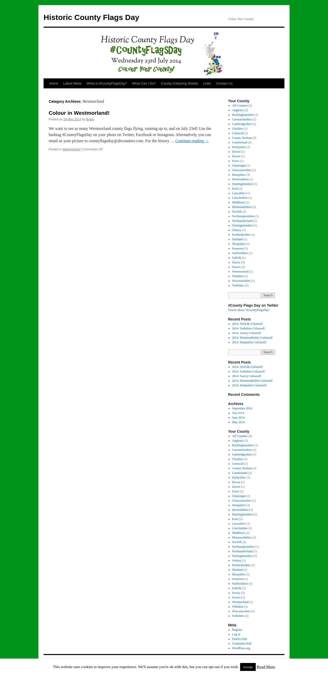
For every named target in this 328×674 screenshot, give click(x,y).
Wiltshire (237, 276)
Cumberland (239, 142)
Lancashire (239, 193)
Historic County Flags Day (91, 17)
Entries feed (239, 639)
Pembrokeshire (241, 234)
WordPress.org (241, 648)
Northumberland (242, 221)
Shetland (237, 239)
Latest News (72, 83)
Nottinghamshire (242, 225)
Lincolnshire (240, 198)
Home (53, 83)
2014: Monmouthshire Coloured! (252, 337)
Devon (236, 151)
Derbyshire (239, 147)
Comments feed (242, 643)
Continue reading (192, 141)
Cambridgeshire (242, 124)
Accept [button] (248, 667)
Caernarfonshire (242, 119)
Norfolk (237, 211)
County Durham (242, 138)
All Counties (240, 105)
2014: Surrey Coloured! (246, 333)
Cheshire (237, 128)
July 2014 (238, 413)
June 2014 (238, 417)
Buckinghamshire (243, 115)
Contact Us (224, 83)
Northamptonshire (243, 216)
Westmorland (71, 149)
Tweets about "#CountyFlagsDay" (249, 310)
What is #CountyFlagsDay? (107, 83)
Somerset (238, 248)
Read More (266, 667)
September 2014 (242, 408)
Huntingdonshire (242, 184)
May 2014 (238, 422)
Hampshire (239, 175)
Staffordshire (240, 253)
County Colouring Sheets (179, 83)
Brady (90, 119)
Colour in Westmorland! (79, 113)
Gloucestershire (241, 170)
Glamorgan (239, 165)
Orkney (236, 230)
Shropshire (238, 244)
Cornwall (238, 133)
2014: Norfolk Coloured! (247, 324)
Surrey (236, 262)
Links (207, 83)
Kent (235, 188)
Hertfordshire (240, 179)
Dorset (236, 156)
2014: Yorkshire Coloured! (248, 328)
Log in (236, 634)
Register (237, 629)
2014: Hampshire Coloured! (249, 342)
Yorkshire (238, 285)
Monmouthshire (242, 207)
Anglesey (238, 110)
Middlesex (238, 202)
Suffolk (236, 258)
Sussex (236, 267)
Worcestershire (241, 281)
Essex (235, 161)
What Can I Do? (144, 83)
